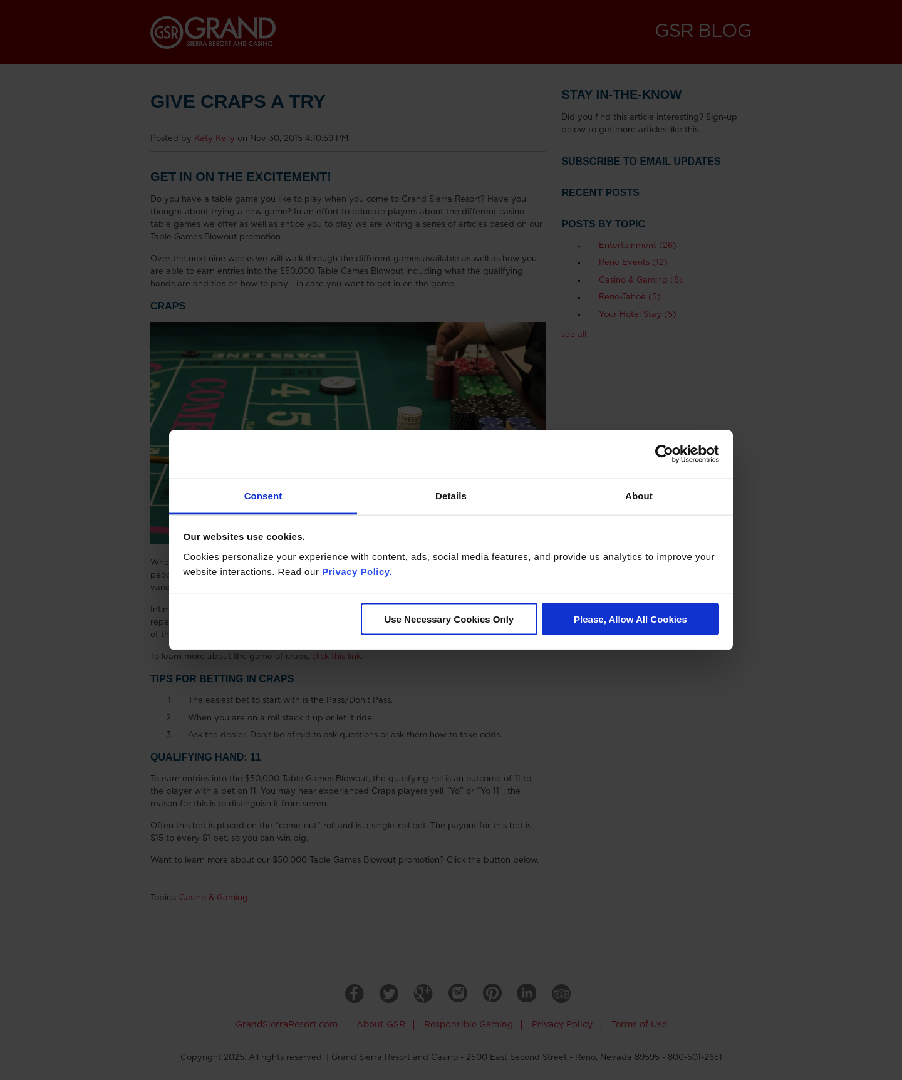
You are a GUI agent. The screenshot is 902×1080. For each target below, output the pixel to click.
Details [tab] (451, 495)
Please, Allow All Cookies (630, 619)
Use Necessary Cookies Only (449, 619)
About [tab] (639, 495)
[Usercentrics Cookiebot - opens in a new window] (664, 454)
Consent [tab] (263, 495)
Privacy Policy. (357, 571)
